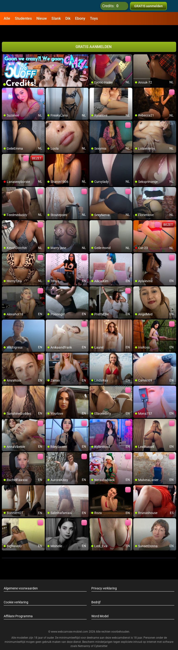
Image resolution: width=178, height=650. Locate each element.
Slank (56, 18)
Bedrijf (96, 590)
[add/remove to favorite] (93, 46)
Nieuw (41, 18)
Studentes (23, 18)
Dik (67, 18)
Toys (94, 18)
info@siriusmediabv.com (111, 640)
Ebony (80, 18)
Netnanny (84, 634)
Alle (7, 18)
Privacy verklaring (104, 576)
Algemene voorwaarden (21, 576)
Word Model (99, 604)
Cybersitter (101, 634)
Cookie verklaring (16, 590)
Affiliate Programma (18, 604)
